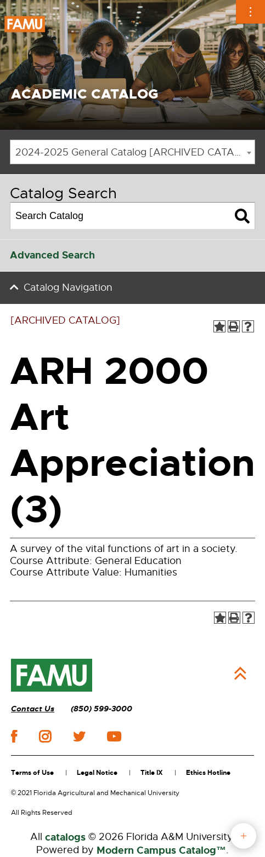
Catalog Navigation (68, 287)
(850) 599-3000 (101, 709)
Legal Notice (97, 772)
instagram (45, 737)
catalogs (65, 837)
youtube (114, 736)
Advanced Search (52, 255)
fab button (243, 836)
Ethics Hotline (208, 772)
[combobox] (132, 152)
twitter (79, 736)
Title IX (151, 772)
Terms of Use (32, 772)
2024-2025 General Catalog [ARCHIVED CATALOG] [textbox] (135, 152)
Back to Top (240, 673)
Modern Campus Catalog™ (161, 850)
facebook (14, 736)
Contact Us (32, 709)
